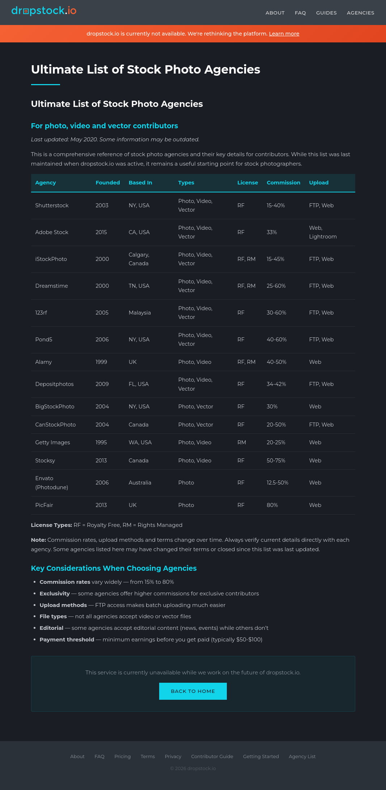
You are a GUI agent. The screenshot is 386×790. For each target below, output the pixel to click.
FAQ (300, 13)
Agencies (360, 13)
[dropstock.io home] (44, 12)
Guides (326, 13)
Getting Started (261, 756)
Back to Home (193, 691)
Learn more (284, 33)
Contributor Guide (212, 756)
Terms (148, 756)
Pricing (122, 756)
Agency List (302, 756)
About (275, 13)
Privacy (173, 756)
